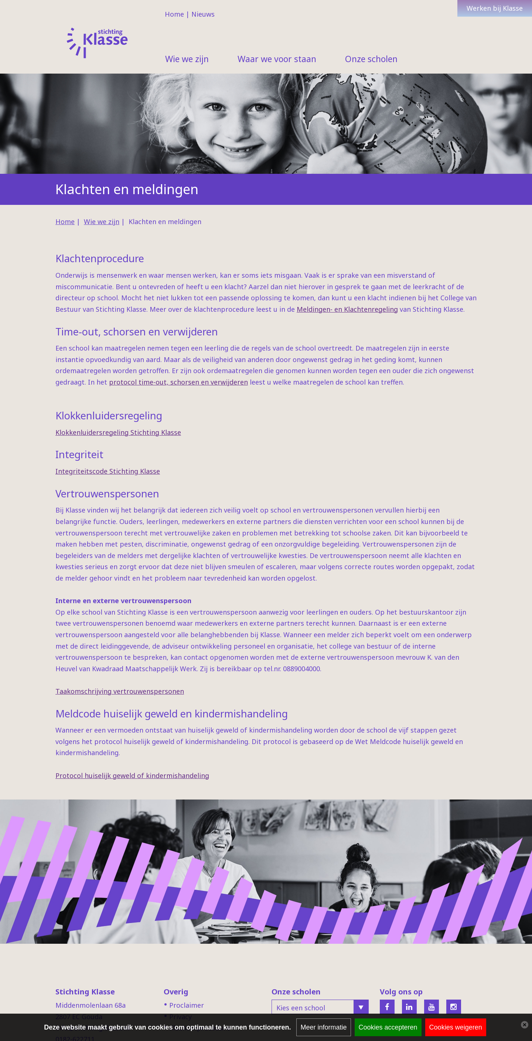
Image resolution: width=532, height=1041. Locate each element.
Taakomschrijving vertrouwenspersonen (119, 691)
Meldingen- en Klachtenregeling (347, 309)
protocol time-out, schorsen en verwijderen (178, 382)
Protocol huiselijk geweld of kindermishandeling (132, 775)
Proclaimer (186, 1005)
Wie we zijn (187, 59)
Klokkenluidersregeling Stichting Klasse (118, 432)
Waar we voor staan (277, 59)
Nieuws (203, 14)
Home (174, 14)
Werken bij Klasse (495, 8)
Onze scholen (371, 59)
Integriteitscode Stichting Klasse (107, 471)
